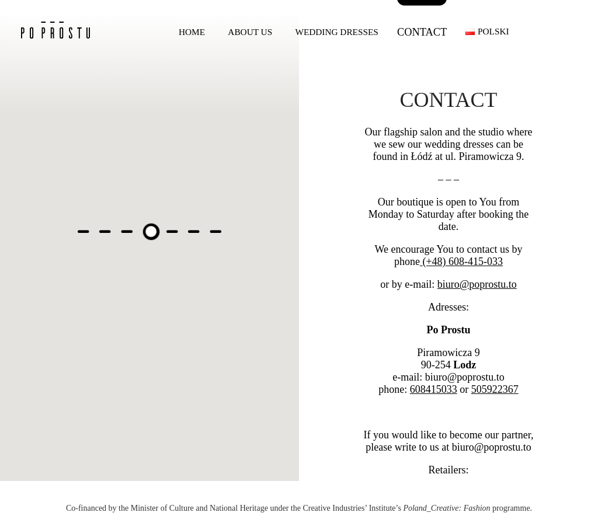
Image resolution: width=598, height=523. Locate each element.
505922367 (495, 389)
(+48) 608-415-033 (462, 261)
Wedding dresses (336, 32)
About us (250, 32)
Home (192, 32)
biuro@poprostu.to (477, 284)
